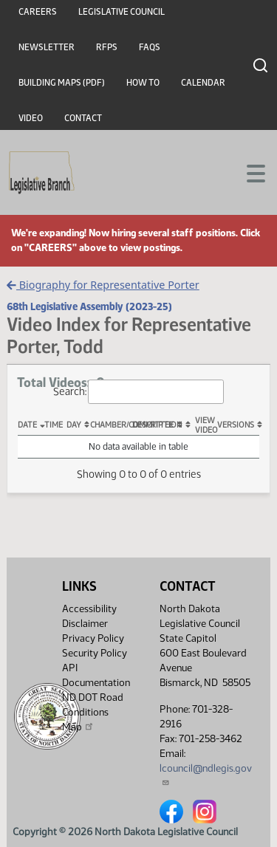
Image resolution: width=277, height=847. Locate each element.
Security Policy (94, 653)
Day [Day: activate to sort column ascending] (73, 425)
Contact (83, 118)
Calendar (203, 83)
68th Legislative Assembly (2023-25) (89, 306)
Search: (139, 392)
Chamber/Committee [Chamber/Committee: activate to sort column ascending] (111, 425)
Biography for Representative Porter (103, 285)
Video (30, 118)
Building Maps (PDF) (61, 83)
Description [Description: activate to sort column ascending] (153, 425)
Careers (37, 12)
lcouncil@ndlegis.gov (206, 774)
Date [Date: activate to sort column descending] (27, 425)
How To (143, 83)
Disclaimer (85, 623)
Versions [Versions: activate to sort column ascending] (235, 425)
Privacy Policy (93, 638)
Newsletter (46, 47)
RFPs (106, 47)
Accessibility (89, 609)
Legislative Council (121, 12)
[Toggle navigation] (248, 172)
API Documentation (96, 675)
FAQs (149, 47)
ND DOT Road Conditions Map (92, 712)
